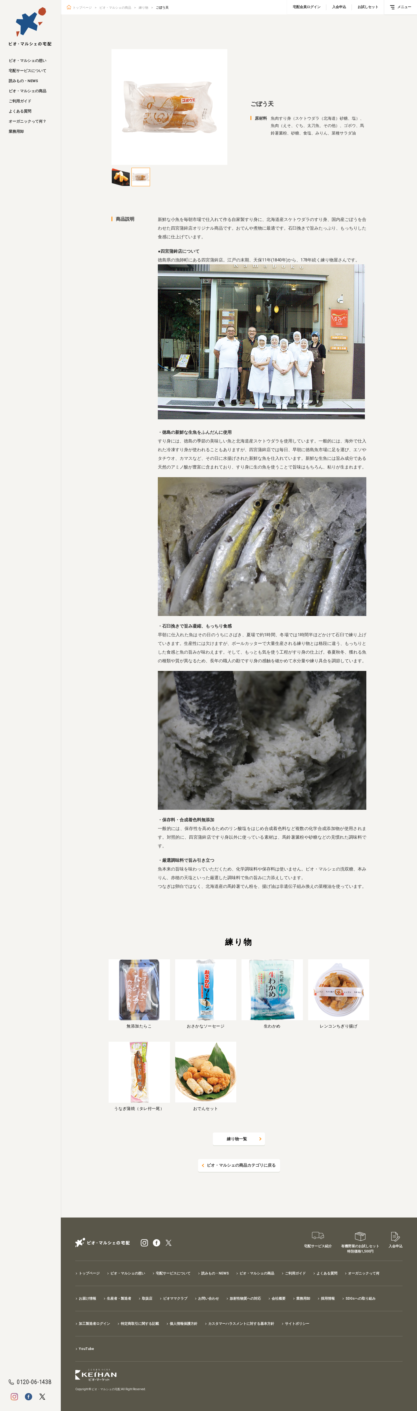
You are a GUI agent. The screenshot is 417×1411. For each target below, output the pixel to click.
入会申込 (339, 7)
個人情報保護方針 (183, 1324)
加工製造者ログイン (94, 1324)
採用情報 (328, 1298)
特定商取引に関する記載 (140, 1324)
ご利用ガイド (20, 101)
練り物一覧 (237, 1139)
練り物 (143, 8)
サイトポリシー (297, 1324)
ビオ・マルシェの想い (27, 60)
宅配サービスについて (27, 71)
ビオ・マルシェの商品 (27, 91)
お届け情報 (87, 1298)
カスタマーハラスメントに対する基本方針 (241, 1324)
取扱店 (147, 1298)
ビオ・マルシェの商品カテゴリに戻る (241, 1165)
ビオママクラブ (175, 1298)
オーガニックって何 (363, 1273)
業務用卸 (16, 131)
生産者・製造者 (119, 1298)
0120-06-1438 (34, 1382)
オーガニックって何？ (27, 121)
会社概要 (279, 1298)
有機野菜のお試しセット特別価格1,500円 (360, 1248)
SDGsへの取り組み (360, 1298)
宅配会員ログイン (307, 7)
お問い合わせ (208, 1298)
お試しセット (368, 7)
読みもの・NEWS (23, 81)
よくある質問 (20, 111)
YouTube (86, 1349)
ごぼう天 (162, 8)
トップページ (82, 8)
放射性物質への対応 (245, 1298)
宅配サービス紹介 (318, 1246)
